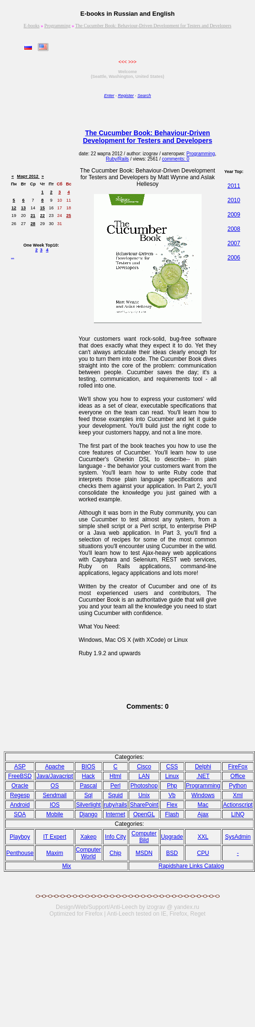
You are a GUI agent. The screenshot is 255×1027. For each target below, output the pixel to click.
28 (33, 223)
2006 (233, 257)
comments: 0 (175, 159)
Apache (54, 766)
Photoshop (143, 785)
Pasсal (88, 785)
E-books (32, 25)
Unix (144, 795)
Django (88, 814)
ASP (20, 766)
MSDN (143, 853)
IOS (55, 804)
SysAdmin (238, 836)
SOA (20, 814)
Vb (172, 795)
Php (172, 785)
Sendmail (55, 795)
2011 (233, 186)
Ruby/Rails (117, 159)
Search (144, 95)
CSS (172, 766)
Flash (172, 814)
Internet (115, 814)
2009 (233, 214)
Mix (66, 866)
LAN (143, 776)
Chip (116, 853)
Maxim (54, 853)
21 (33, 215)
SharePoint (144, 804)
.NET (202, 776)
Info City (115, 836)
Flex (172, 804)
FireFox (238, 766)
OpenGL (143, 814)
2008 (233, 229)
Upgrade (172, 836)
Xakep (88, 836)
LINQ (238, 814)
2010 (233, 200)
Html (116, 776)
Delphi (203, 766)
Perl (115, 785)
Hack (88, 776)
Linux (172, 776)
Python (237, 785)
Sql (88, 795)
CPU (203, 853)
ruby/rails (115, 804)
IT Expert (54, 836)
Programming (57, 25)
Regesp (20, 795)
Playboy (20, 836)
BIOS (88, 766)
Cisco (144, 766)
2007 (233, 243)
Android (20, 804)
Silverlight (88, 804)
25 (68, 215)
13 (23, 207)
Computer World (88, 853)
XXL (203, 836)
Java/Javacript (54, 776)
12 (13, 207)
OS (55, 785)
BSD (172, 853)
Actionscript (238, 804)
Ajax (202, 814)
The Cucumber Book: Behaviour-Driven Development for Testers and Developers (153, 25)
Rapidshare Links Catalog (191, 866)
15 (42, 207)
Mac (203, 804)
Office (237, 776)
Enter (109, 95)
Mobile (54, 814)
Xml (238, 795)
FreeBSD (19, 776)
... (12, 257)
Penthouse (19, 853)
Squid (115, 795)
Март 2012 (28, 176)
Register (126, 95)
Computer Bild (144, 836)
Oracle (19, 785)
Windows (203, 795)
